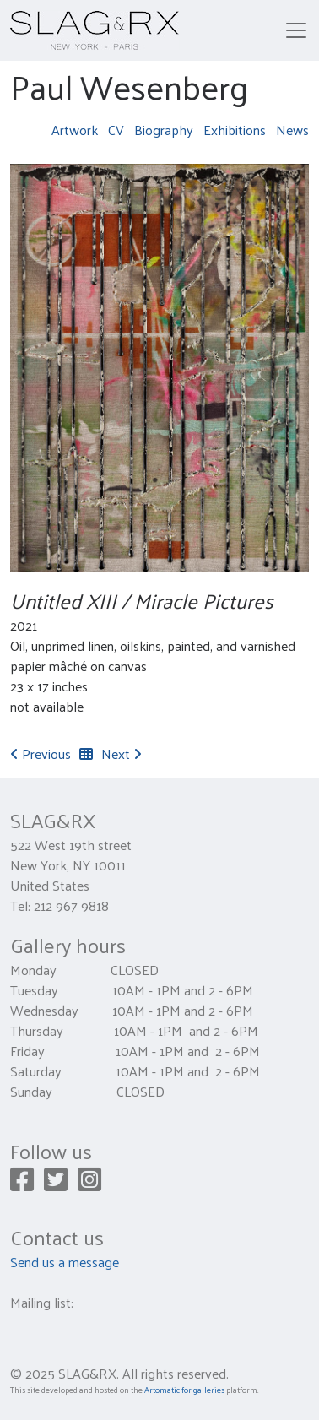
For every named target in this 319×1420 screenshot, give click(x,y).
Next (121, 753)
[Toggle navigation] (296, 30)
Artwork (74, 129)
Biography (163, 129)
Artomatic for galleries (184, 1389)
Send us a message (64, 1261)
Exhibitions (234, 129)
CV (116, 129)
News (292, 129)
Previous (40, 753)
